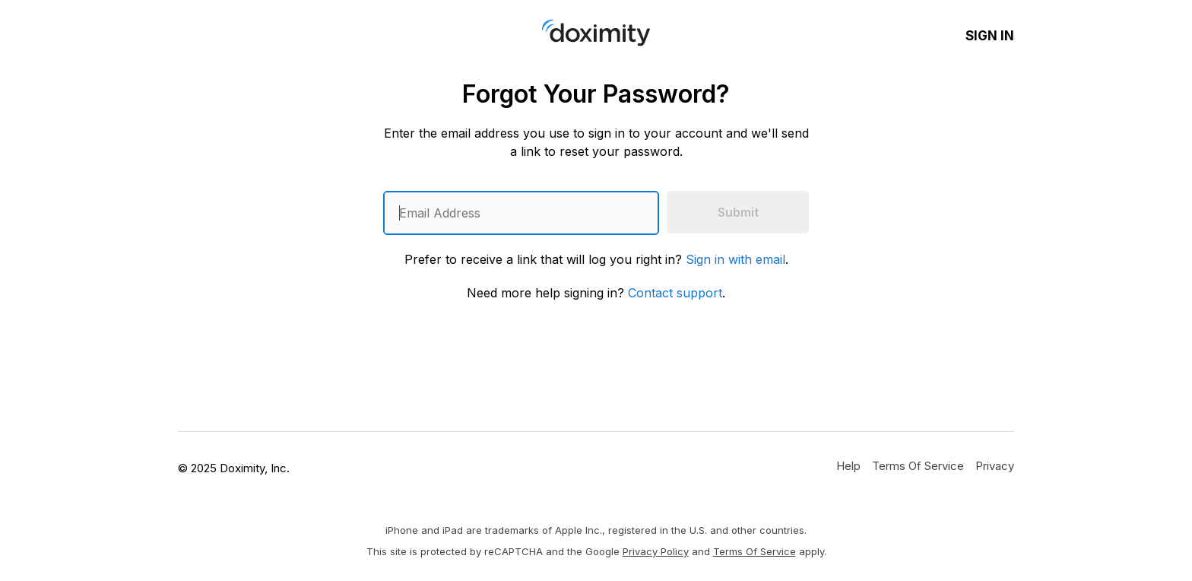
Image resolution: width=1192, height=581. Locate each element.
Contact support (675, 292)
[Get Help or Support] (848, 465)
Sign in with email (735, 259)
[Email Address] (521, 213)
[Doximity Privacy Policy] (994, 465)
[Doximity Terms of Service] (918, 465)
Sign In (989, 35)
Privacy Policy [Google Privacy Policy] (656, 551)
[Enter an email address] (521, 213)
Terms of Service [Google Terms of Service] (754, 551)
